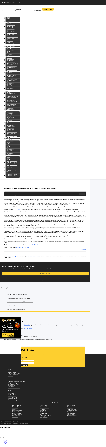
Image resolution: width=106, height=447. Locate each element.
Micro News (42, 409)
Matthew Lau (15, 192)
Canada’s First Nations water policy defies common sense (20, 302)
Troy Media (83, 249)
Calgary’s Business (16, 406)
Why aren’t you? (25, 247)
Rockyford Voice (43, 417)
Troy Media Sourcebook (13, 384)
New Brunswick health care (11, 102)
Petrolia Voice (43, 414)
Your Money (9, 120)
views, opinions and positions (13, 256)
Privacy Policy (3, 423)
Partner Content (11, 385)
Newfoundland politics (12, 136)
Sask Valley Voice (71, 405)
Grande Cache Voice (17, 414)
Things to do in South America (11, 171)
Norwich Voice (43, 411)
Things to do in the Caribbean (10, 168)
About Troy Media (25, 2)
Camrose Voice (15, 409)
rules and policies (28, 328)
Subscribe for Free (48, 9)
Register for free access (45, 273)
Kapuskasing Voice (44, 406)
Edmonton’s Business (17, 410)
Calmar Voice (15, 408)
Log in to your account (45, 276)
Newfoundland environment (9, 89)
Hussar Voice (15, 417)
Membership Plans (12, 396)
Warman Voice (70, 414)
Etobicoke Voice (16, 411)
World (8, 176)
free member (27, 325)
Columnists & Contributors (14, 373)
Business (6, 184)
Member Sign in (37, 10)
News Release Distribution (14, 388)
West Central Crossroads (73, 415)
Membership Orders (12, 398)
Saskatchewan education (12, 70)
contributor (18, 247)
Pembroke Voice (43, 413)
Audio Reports (11, 386)
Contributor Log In (12, 394)
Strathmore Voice (71, 406)
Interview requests (16, 193)
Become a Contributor (40, 2)
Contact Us (10, 376)
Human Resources (11, 46)
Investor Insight (10, 43)
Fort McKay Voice (16, 413)
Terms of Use (9, 423)
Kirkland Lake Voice (44, 408)
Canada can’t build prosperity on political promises (18, 305)
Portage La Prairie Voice (45, 415)
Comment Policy (16, 423)
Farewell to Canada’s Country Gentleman (16, 309)
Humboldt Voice (16, 415)
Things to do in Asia (11, 175)
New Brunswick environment (10, 84)
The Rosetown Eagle (72, 410)
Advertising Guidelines (24, 423)
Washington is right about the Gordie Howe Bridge (18, 298)
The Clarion (70, 408)
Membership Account (13, 397)
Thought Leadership (12, 382)
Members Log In (11, 393)
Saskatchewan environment (9, 77)
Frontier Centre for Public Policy (32, 244)
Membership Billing (12, 399)
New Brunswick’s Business (10, 30)
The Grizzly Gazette (72, 409)
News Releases (32, 2)
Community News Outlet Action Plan (16, 381)
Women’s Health (10, 109)
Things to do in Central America (11, 165)
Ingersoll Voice (43, 405)
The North (9, 154)
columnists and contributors (32, 256)
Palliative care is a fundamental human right (17, 294)
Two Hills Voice (71, 413)
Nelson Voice (43, 410)
